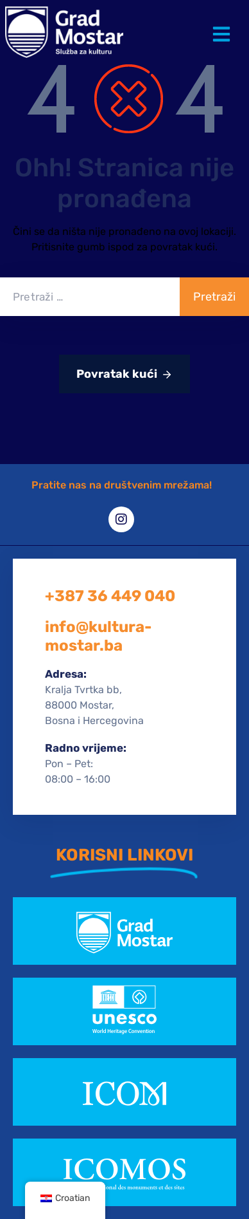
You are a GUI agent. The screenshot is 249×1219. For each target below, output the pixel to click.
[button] (224, 24)
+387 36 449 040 (110, 596)
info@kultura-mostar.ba (98, 636)
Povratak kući (124, 374)
